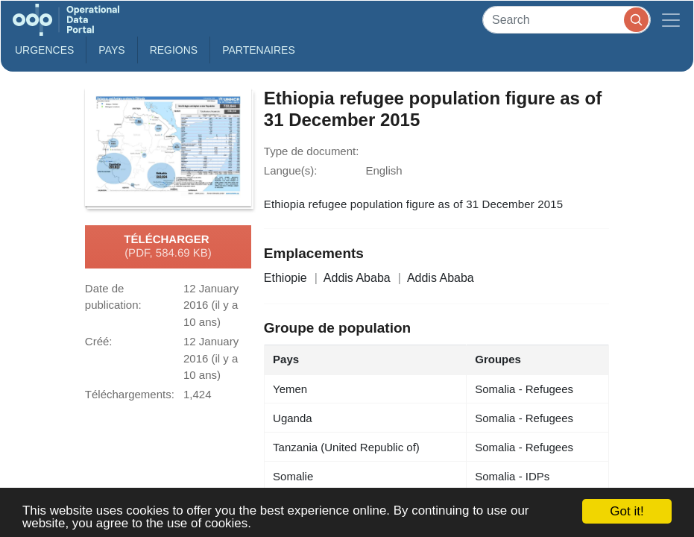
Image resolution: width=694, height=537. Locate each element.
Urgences (44, 50)
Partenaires (258, 50)
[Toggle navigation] (671, 20)
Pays (111, 50)
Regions (174, 50)
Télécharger (168, 246)
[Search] (566, 20)
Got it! (626, 511)
